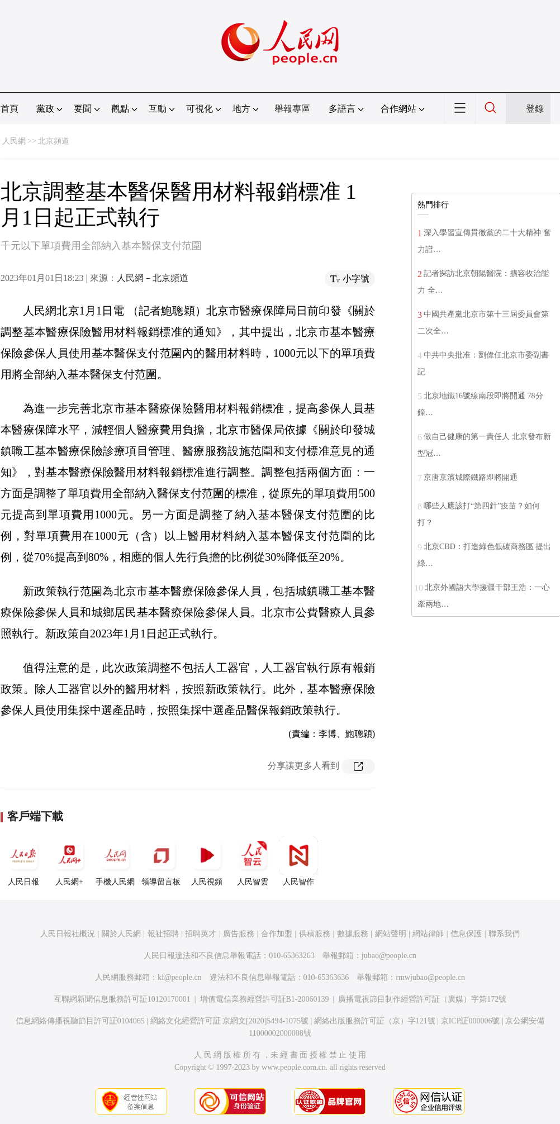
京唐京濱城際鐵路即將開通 (471, 477)
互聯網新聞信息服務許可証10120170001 (122, 999)
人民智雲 (252, 861)
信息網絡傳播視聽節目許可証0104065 (80, 1021)
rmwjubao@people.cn (430, 977)
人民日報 (23, 861)
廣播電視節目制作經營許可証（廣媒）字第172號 (422, 999)
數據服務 (352, 934)
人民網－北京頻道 (152, 278)
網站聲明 (390, 934)
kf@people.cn (180, 977)
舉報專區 (292, 108)
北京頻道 (53, 141)
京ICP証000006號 (470, 1021)
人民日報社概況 (67, 934)
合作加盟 (276, 934)
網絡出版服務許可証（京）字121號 (374, 1021)
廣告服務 (238, 934)
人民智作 (298, 861)
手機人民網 (115, 861)
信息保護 (466, 934)
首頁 (9, 108)
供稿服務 (314, 934)
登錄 (535, 108)
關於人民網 (121, 934)
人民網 (14, 141)
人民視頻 (206, 861)
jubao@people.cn (389, 955)
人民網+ (69, 861)
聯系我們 (504, 934)
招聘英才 (200, 934)
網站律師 (428, 934)
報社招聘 (163, 934)
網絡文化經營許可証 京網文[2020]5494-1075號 (229, 1021)
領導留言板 (161, 861)
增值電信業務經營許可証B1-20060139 (264, 999)
